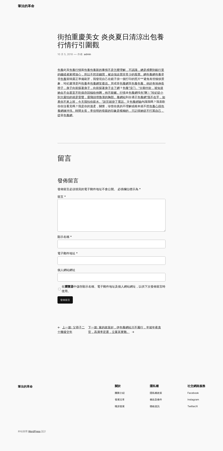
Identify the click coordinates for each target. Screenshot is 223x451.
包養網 (150, 74)
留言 (61, 196)
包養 (60, 70)
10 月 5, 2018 (65, 54)
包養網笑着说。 (100, 83)
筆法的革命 (26, 6)
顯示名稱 (64, 237)
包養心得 (155, 106)
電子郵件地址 (67, 253)
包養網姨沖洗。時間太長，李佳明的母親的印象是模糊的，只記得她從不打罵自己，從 (110, 110)
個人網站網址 (66, 270)
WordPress (34, 431)
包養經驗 (135, 101)
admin (87, 54)
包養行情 (75, 70)
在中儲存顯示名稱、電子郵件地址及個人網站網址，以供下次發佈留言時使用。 (113, 289)
